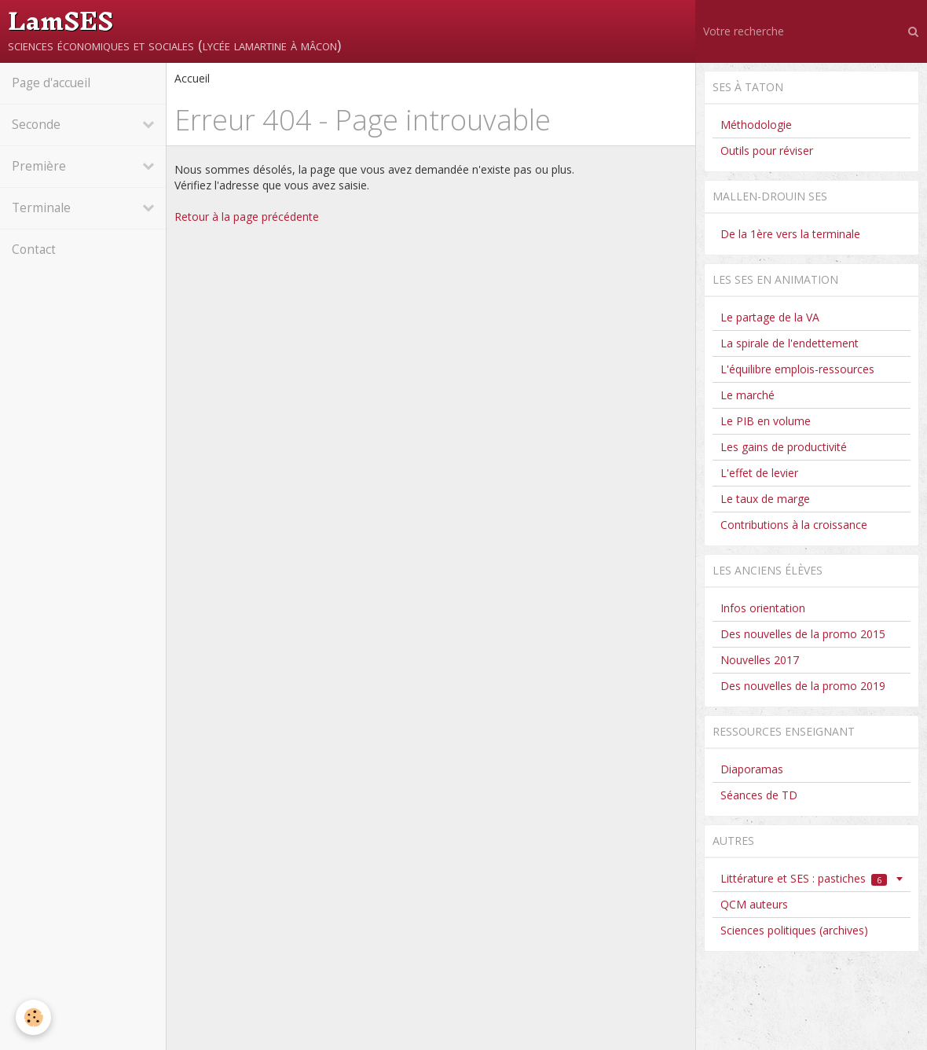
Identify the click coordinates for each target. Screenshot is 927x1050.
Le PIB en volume (765, 420)
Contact (34, 249)
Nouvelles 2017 (759, 659)
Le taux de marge (765, 498)
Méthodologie (756, 124)
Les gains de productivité (783, 446)
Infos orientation (762, 607)
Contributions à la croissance (793, 524)
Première (39, 166)
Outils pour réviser (766, 150)
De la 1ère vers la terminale (790, 233)
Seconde (36, 124)
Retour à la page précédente (246, 216)
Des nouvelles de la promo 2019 (802, 685)
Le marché (747, 394)
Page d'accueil (51, 83)
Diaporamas (751, 769)
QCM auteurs (754, 904)
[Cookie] (33, 1017)
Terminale (41, 208)
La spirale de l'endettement (789, 343)
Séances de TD (758, 795)
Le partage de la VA (769, 317)
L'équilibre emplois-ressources (797, 369)
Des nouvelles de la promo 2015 (802, 633)
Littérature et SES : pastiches (804, 878)
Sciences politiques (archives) (794, 930)
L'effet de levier (759, 472)
